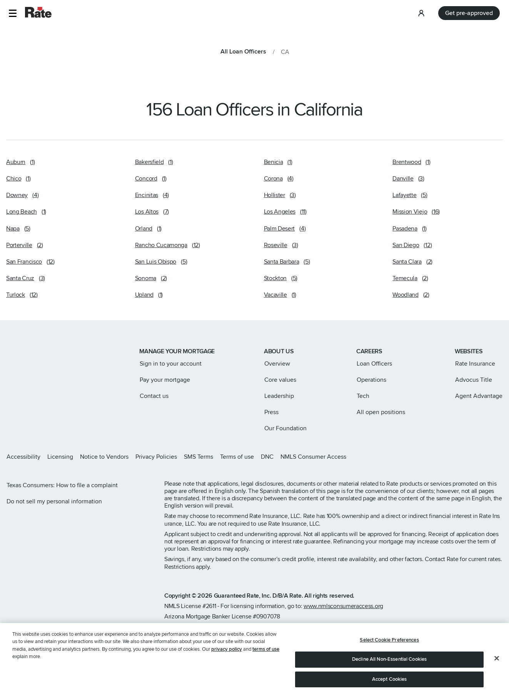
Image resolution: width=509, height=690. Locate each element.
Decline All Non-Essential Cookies (389, 677)
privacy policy (226, 667)
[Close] (496, 675)
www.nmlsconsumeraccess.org (343, 606)
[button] (12, 13)
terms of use (265, 667)
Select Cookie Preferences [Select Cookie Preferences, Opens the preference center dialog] (389, 657)
